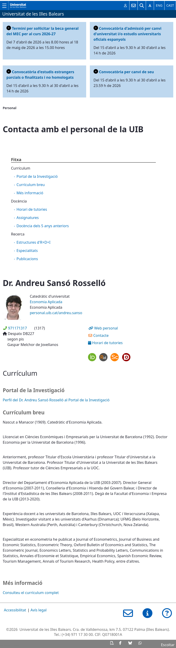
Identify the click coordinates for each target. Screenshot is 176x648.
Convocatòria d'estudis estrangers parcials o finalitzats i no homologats (40, 74)
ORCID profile (92, 357)
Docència (19, 201)
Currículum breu (30, 184)
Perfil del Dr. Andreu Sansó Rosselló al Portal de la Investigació (56, 399)
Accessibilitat (15, 610)
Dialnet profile (126, 357)
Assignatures (27, 217)
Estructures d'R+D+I (33, 242)
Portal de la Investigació (37, 176)
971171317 (17, 328)
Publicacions (27, 258)
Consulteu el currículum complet (31, 592)
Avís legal (38, 610)
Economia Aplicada (46, 301)
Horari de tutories (31, 209)
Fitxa (16, 159)
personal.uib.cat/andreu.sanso (56, 312)
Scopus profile (114, 357)
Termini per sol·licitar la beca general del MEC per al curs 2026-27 (42, 31)
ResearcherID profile (103, 357)
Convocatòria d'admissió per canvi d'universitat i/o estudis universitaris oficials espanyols (127, 34)
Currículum (20, 168)
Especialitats (27, 250)
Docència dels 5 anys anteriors (42, 225)
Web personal (106, 328)
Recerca (18, 234)
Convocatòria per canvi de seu (124, 71)
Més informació (29, 192)
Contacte (101, 335)
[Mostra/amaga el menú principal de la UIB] (4, 5)
